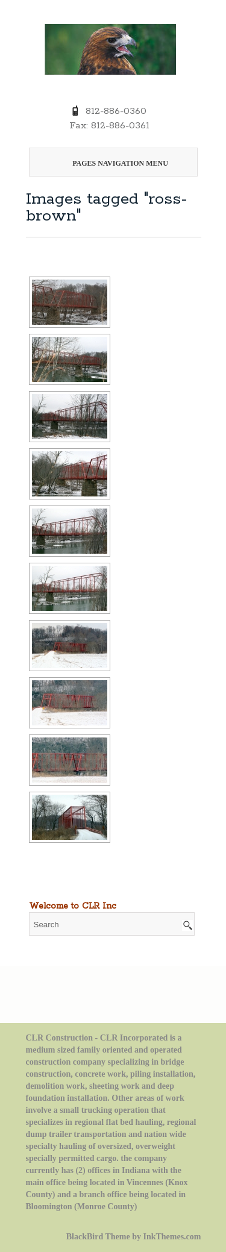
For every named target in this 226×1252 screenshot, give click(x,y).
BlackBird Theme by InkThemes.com (133, 1236)
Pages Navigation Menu (111, 163)
